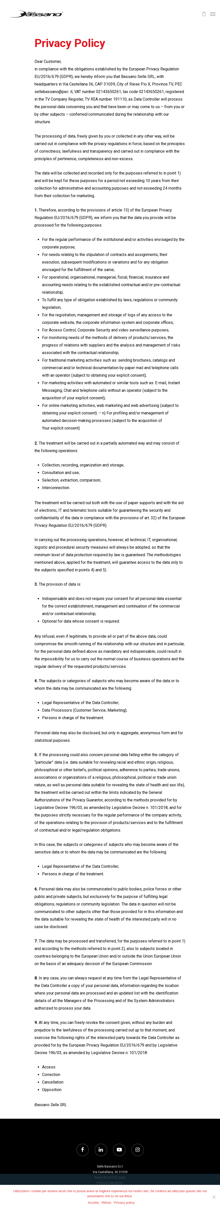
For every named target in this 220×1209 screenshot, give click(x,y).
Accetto (93, 1202)
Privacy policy (124, 1202)
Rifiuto (107, 1202)
